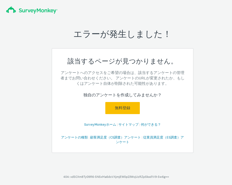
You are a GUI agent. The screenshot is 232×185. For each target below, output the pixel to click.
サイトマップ (128, 124)
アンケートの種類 (75, 137)
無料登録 (122, 107)
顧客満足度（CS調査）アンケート (116, 137)
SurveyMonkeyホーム (100, 124)
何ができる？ (151, 124)
